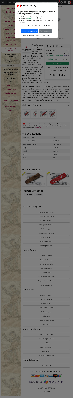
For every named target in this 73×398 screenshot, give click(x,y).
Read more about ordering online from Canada (35, 25)
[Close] (55, 6)
